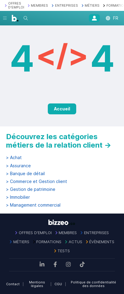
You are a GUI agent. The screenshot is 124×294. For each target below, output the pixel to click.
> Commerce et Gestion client (36, 181)
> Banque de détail (25, 173)
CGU (58, 284)
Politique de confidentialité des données (93, 284)
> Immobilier (18, 197)
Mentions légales (37, 284)
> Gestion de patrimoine (30, 189)
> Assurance (18, 165)
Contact (13, 284)
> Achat (14, 157)
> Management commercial (33, 205)
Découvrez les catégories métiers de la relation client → (58, 140)
